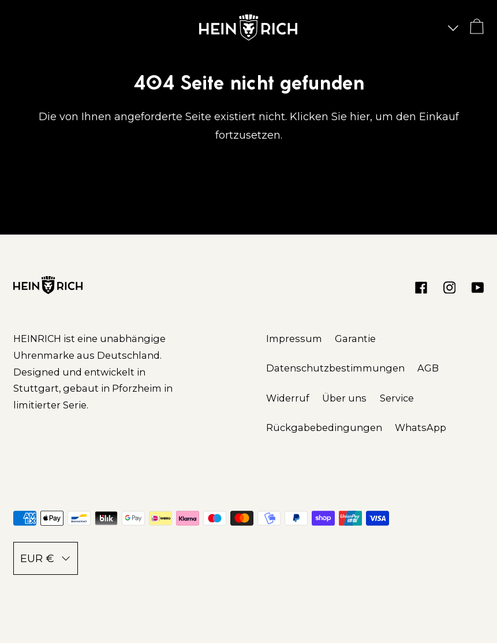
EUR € (45, 558)
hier (360, 116)
